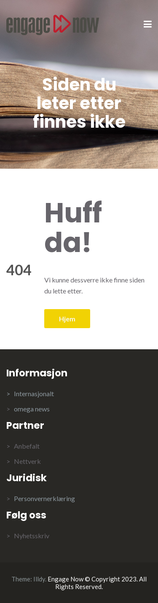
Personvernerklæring (44, 498)
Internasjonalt (34, 393)
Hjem (67, 319)
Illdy (39, 579)
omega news (32, 409)
